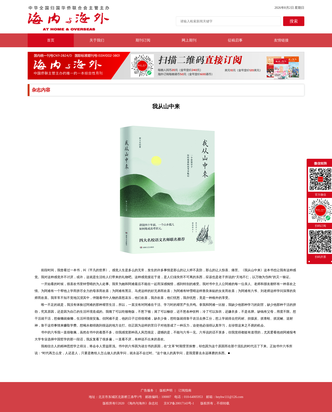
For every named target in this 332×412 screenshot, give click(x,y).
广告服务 (147, 390)
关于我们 (96, 40)
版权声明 (166, 390)
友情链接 (281, 40)
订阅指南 (184, 390)
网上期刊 (189, 40)
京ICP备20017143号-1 (179, 403)
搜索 (294, 21)
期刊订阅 (143, 40)
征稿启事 (235, 40)
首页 (50, 40)
